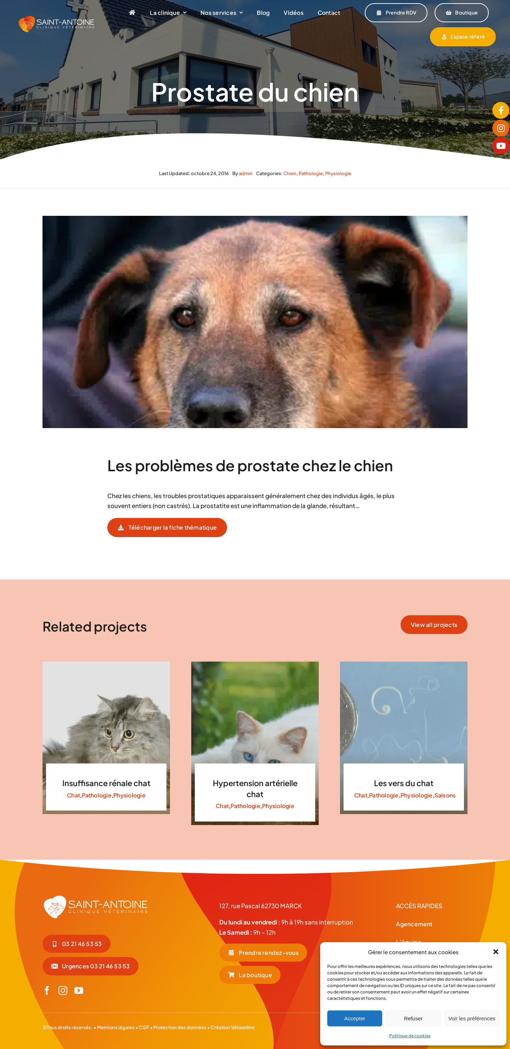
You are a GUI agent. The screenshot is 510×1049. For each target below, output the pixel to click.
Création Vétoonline (233, 1027)
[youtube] (78, 990)
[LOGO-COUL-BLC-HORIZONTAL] (56, 18)
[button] (495, 951)
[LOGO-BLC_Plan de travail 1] (95, 897)
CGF (143, 1027)
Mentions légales (116, 1027)
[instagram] (62, 990)
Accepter (354, 1018)
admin (246, 173)
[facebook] (46, 990)
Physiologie (338, 173)
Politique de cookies (410, 1035)
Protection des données (179, 1027)
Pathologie (311, 173)
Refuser (413, 1018)
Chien (289, 173)
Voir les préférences (471, 1018)
